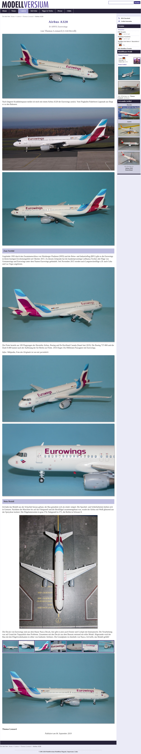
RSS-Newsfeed (125, 18)
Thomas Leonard (28, 16)
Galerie (23, 11)
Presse (60, 11)
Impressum (70, 751)
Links (76, 751)
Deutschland (128, 170)
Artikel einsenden (126, 21)
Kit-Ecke (34, 11)
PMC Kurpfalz (122, 32)
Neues (13, 11)
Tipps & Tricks (47, 11)
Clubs (69, 11)
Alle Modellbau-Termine (125, 48)
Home (4, 11)
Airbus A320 (129, 168)
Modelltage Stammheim (124, 36)
